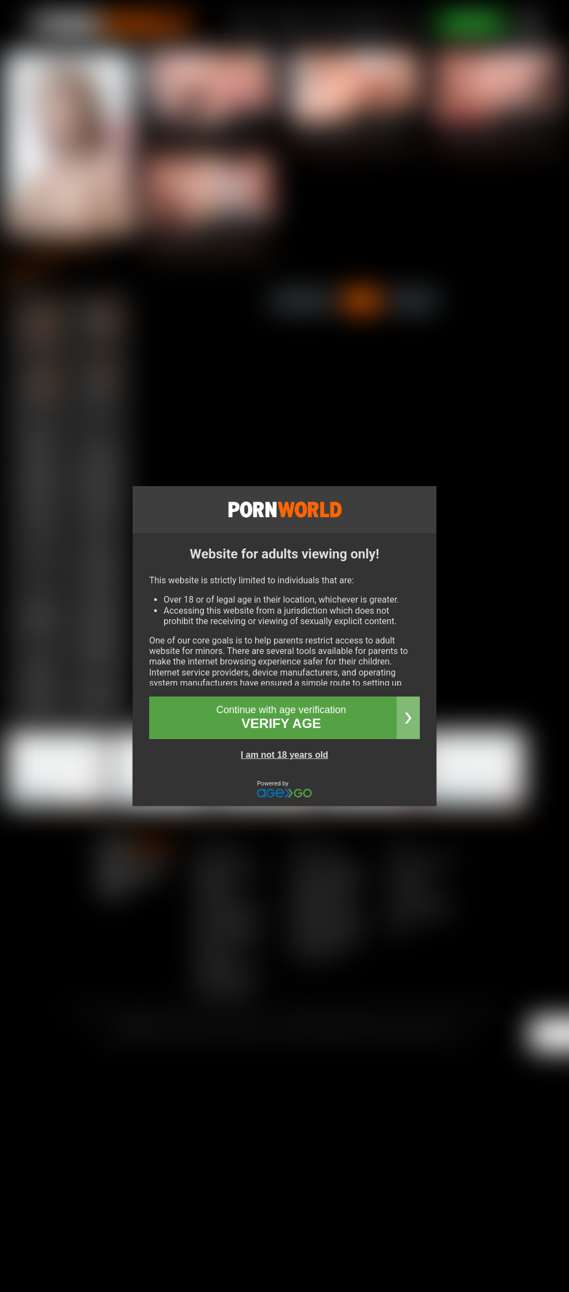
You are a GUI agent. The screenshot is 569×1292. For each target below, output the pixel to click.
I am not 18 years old (284, 755)
